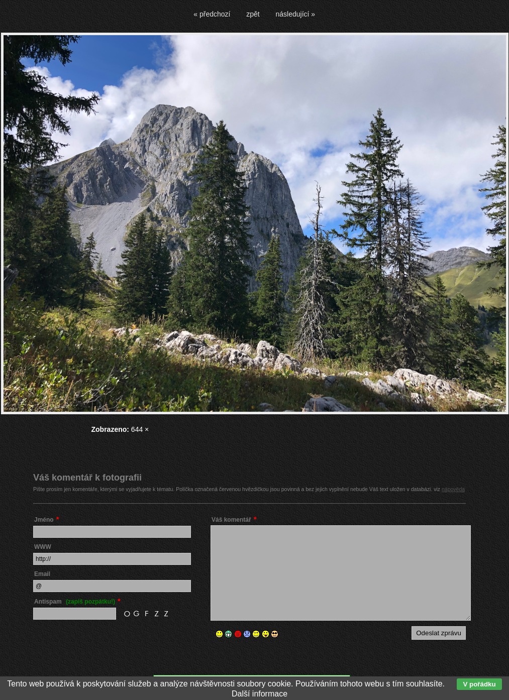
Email (42, 573)
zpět (252, 14)
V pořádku (479, 684)
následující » (296, 14)
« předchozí (211, 14)
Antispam (74, 601)
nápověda (453, 489)
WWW (42, 546)
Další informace (259, 693)
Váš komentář (231, 519)
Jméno (44, 519)
